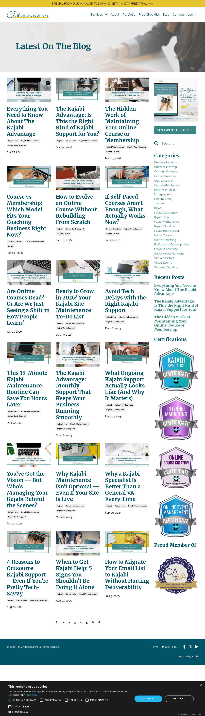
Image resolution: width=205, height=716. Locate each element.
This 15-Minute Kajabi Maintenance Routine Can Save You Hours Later (28, 409)
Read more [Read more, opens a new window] (32, 695)
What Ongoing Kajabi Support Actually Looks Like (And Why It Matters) (127, 413)
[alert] (102, 698)
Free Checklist (149, 15)
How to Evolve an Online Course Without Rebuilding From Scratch (77, 222)
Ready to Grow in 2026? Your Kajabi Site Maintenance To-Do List (78, 319)
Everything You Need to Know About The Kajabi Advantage (26, 125)
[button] (69, 711)
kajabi (60, 154)
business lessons (169, 170)
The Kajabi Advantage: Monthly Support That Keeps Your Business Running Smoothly (76, 417)
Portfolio (129, 15)
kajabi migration (167, 248)
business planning (169, 175)
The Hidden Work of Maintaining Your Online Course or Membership (124, 128)
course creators (15, 255)
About (115, 15)
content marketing (169, 181)
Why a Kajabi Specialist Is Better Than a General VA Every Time (125, 514)
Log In (192, 15)
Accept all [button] (148, 698)
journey (161, 220)
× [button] (201, 685)
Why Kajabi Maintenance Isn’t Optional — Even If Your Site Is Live (76, 518)
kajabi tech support (17, 151)
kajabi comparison (169, 231)
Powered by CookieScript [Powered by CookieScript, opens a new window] (190, 714)
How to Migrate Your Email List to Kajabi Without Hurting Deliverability (125, 622)
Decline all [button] (179, 698)
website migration (169, 299)
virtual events (165, 294)
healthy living (166, 215)
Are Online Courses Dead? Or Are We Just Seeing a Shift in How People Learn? (28, 323)
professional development (176, 271)
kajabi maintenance (30, 146)
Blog (166, 15)
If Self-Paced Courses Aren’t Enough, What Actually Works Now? (127, 218)
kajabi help (13, 146)
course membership (35, 255)
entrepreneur (165, 209)
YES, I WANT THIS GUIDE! (176, 134)
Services (99, 15)
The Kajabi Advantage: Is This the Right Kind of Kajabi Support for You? (77, 128)
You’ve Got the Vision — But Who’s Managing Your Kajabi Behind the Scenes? (28, 521)
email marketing (167, 203)
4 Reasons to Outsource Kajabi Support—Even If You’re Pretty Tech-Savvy (27, 622)
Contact (178, 15)
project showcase (169, 277)
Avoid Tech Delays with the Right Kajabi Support (123, 319)
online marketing (168, 265)
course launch (166, 192)
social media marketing (173, 282)
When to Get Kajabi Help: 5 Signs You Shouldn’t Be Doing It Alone (78, 615)
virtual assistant (167, 288)
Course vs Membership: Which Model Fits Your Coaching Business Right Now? (27, 225)
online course (112, 158)
